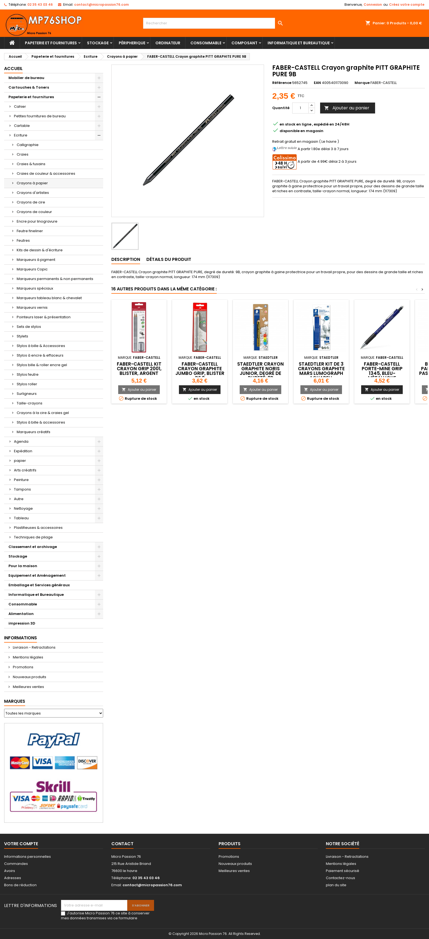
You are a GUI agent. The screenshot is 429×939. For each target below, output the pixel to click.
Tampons (22, 489)
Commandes (16, 863)
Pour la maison (22, 565)
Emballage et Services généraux (39, 585)
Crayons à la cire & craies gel (43, 412)
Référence (281, 82)
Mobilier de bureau (26, 77)
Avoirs (9, 870)
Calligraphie (28, 144)
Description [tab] (125, 259)
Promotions (22, 667)
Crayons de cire (31, 202)
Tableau (21, 518)
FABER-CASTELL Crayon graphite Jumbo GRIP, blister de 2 (199, 371)
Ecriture (20, 135)
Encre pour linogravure (37, 221)
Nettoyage (23, 508)
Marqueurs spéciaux (35, 288)
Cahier (20, 106)
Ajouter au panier (346, 108)
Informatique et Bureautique (299, 43)
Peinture (21, 479)
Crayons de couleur (34, 211)
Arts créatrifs (25, 470)
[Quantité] (300, 108)
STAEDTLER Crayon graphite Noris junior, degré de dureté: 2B (260, 371)
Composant (244, 43)
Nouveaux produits (29, 677)
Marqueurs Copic (32, 269)
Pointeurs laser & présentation (44, 317)
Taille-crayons (29, 403)
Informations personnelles (27, 856)
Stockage (98, 43)
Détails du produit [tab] (168, 259)
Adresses (12, 877)
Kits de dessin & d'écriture (40, 250)
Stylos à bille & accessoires (41, 422)
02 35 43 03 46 (40, 4)
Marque (362, 82)
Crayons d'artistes (33, 192)
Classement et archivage (32, 546)
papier (20, 460)
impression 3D (21, 623)
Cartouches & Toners (28, 87)
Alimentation (21, 613)
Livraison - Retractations (34, 647)
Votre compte (21, 844)
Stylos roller (27, 384)
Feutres (23, 240)
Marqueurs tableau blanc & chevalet (49, 298)
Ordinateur (167, 43)
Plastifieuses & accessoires (38, 527)
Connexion (373, 4)
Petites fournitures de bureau (40, 116)
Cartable (22, 125)
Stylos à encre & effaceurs (40, 355)
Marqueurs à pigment (36, 259)
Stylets (22, 336)
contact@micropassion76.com (101, 4)
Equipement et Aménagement (37, 575)
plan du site (336, 885)
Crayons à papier (32, 183)
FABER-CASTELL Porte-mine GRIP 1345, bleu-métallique (382, 371)
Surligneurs (27, 393)
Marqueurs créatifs (33, 431)
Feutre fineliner (30, 231)
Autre (19, 498)
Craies (22, 154)
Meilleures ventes (28, 686)
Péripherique (132, 43)
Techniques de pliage (33, 537)
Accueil (13, 68)
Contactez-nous (340, 877)
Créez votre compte (406, 4)
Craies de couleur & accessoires (46, 173)
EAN (317, 82)
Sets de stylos (29, 326)
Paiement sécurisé (342, 870)
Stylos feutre (28, 374)
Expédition (23, 451)
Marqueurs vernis (32, 307)
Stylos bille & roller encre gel (42, 365)
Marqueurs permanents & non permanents (55, 278)
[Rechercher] (214, 23)
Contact (122, 844)
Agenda (21, 441)
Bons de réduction (20, 885)
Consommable (205, 43)
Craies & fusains (31, 164)
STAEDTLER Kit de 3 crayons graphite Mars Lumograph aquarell (321, 371)
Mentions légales (27, 657)
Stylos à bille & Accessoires (41, 345)
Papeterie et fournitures (51, 43)
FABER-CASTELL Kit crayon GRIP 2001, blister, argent (139, 369)
